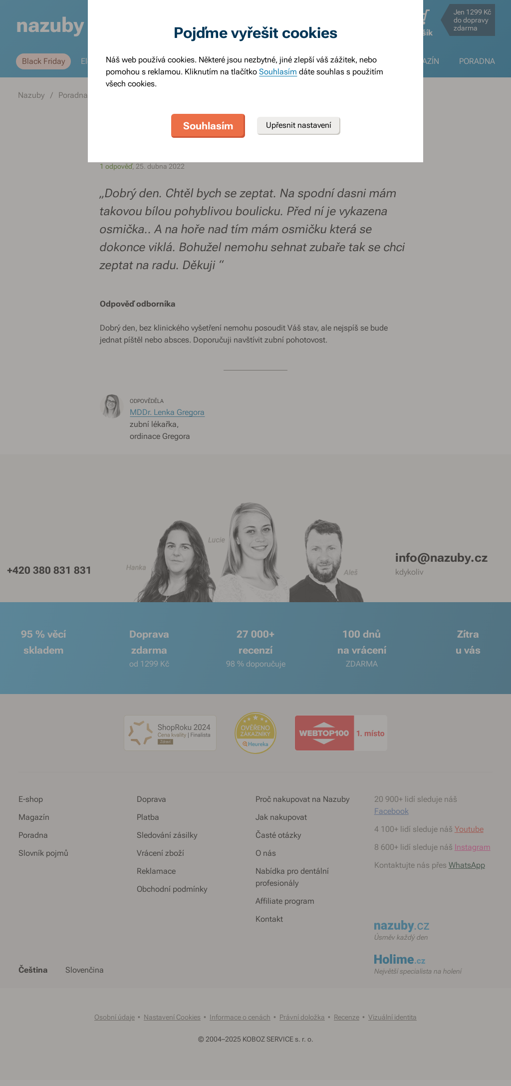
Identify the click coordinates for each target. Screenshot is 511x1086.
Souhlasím (278, 71)
